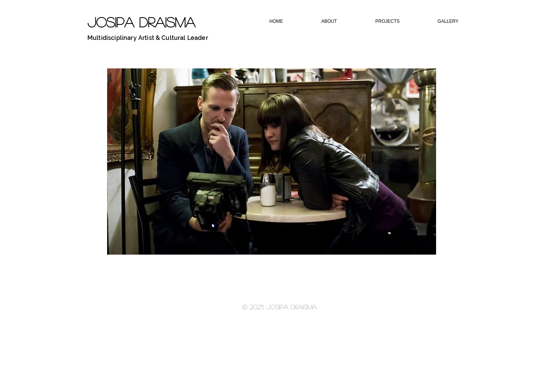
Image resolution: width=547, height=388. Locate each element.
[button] (316, 21)
